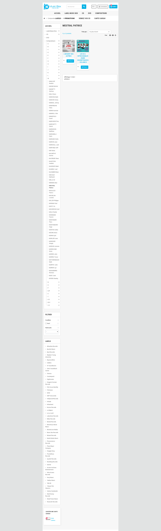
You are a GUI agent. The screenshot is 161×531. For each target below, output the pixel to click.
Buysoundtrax (27, 316)
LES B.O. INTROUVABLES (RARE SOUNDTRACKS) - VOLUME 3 (84, 61)
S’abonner (129, 473)
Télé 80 (25, 423)
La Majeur (26, 363)
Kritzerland (26, 357)
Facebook (22, 492)
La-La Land (26, 365)
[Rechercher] (75, 6)
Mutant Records (27, 386)
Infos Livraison (68, 486)
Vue (129, 31)
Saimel (25, 409)
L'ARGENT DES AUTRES (61, 59)
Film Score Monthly (28, 339)
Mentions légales (69, 489)
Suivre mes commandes (98, 489)
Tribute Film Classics (29, 426)
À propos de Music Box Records (73, 495)
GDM (24, 345)
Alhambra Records (28, 305)
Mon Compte (94, 486)
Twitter (27, 492)
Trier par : (84, 31)
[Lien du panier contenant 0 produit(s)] (137, 6)
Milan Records (27, 371)
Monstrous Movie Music (30, 377)
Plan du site (67, 512)
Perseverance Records (29, 391)
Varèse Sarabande (28, 429)
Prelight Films (27, 397)
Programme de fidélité (70, 501)
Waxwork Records (28, 438)
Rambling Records (28, 406)
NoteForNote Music (28, 389)
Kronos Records (27, 360)
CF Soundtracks (27, 322)
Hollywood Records (28, 351)
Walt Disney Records (29, 432)
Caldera (25, 319)
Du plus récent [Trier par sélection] (94, 31)
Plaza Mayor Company (29, 394)
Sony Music (26, 417)
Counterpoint (27, 331)
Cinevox (25, 328)
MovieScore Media (28, 380)
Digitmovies (26, 334)
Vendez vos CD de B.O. (70, 504)
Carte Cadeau (31, 453)
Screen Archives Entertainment (32, 412)
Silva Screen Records (29, 415)
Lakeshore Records (28, 368)
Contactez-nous (68, 509)
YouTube (33, 492)
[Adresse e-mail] (89, 473)
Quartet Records (28, 403)
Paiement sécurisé (69, 498)
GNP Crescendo (27, 348)
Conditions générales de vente (72, 492)
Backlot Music (27, 308)
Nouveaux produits (69, 507)
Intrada (25, 354)
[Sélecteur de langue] (115, 6)
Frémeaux (26, 342)
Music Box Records (28, 383)
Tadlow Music (27, 420)
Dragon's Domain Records (30, 337)
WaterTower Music (28, 435)
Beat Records (27, 311)
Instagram (38, 492)
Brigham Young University (30, 313)
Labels (24, 300)
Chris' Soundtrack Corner (30, 325)
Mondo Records (27, 374)
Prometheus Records (29, 400)
